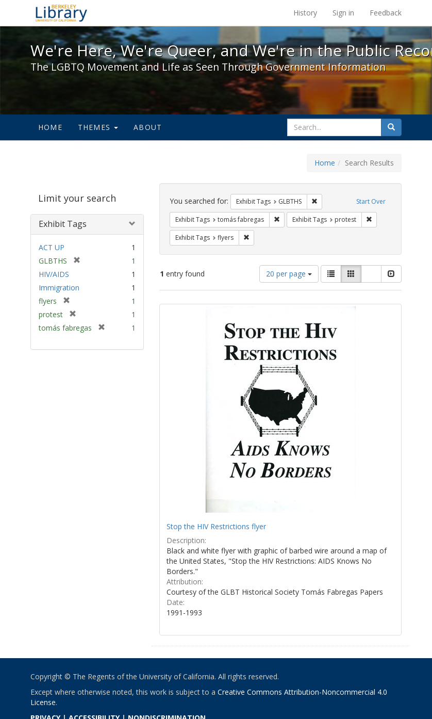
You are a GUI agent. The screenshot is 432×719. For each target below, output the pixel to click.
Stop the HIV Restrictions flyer (216, 526)
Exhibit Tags (63, 224)
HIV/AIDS (54, 274)
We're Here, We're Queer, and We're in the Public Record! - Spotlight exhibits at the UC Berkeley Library (61, 13)
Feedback (386, 13)
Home (50, 127)
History (305, 13)
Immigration (59, 287)
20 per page (289, 274)
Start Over (371, 201)
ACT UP (51, 247)
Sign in (343, 13)
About (148, 127)
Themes (98, 127)
